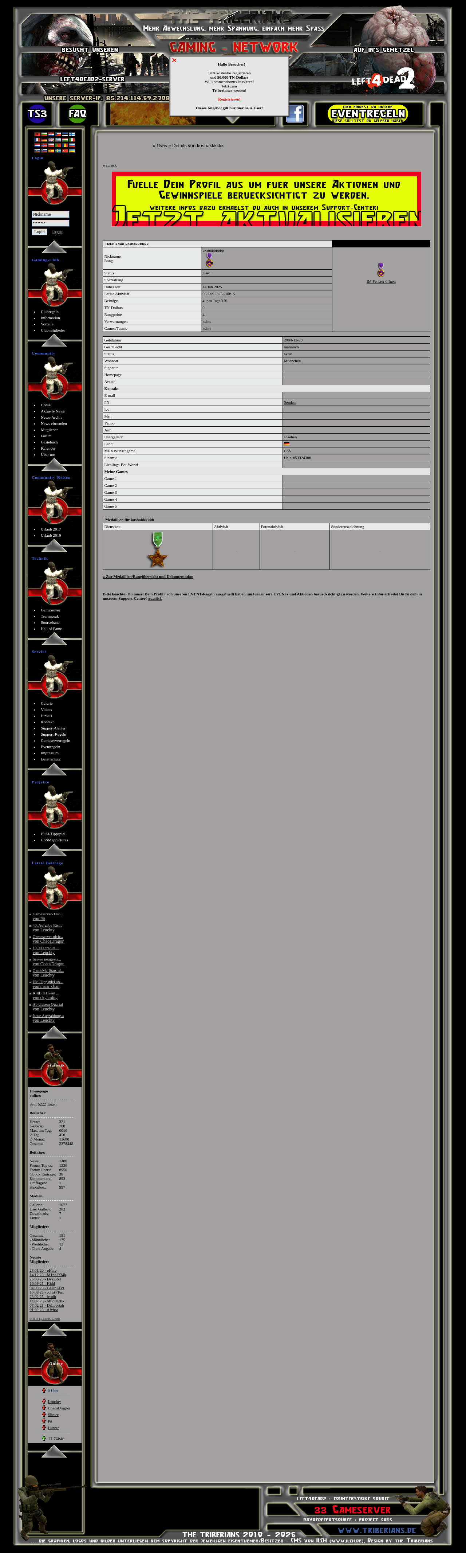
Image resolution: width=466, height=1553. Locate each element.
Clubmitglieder (53, 330)
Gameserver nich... (48, 938)
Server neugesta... (48, 961)
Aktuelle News (53, 411)
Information (50, 318)
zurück (109, 165)
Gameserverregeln (55, 740)
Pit (50, 1421)
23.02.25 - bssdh (42, 1296)
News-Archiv (51, 417)
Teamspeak (50, 616)
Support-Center (53, 728)
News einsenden (54, 423)
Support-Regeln (53, 734)
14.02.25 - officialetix (46, 1301)
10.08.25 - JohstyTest (46, 1292)
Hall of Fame (51, 628)
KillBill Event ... (46, 995)
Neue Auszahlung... (48, 1017)
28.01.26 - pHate (42, 1270)
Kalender (48, 448)
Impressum (50, 753)
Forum (46, 436)
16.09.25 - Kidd (42, 1283)
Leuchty (54, 1401)
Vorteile (47, 324)
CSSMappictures (54, 840)
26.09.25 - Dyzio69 (45, 1279)
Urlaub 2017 (51, 529)
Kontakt (47, 722)
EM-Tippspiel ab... (48, 984)
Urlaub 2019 (51, 535)
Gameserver (50, 610)
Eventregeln (50, 746)
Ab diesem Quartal (48, 1006)
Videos (46, 709)
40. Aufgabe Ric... (47, 927)
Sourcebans (50, 622)
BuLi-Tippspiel (53, 834)
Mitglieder (49, 429)
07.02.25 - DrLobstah (46, 1305)
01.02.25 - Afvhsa (43, 1309)
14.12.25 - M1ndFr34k (47, 1274)
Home (46, 405)
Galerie (46, 703)
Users (162, 145)
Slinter (53, 1414)
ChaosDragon (59, 1408)
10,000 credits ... (46, 950)
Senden (290, 402)
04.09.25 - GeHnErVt (46, 1288)
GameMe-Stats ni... (48, 972)
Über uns (48, 454)
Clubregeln (50, 311)
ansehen (290, 437)
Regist (57, 232)
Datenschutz (50, 759)
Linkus (46, 715)
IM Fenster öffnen (381, 281)
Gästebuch (49, 442)
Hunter (53, 1427)
